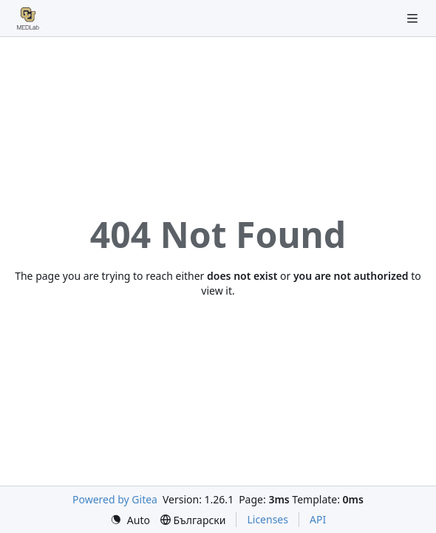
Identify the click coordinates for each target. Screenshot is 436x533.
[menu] (130, 520)
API (318, 519)
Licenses (267, 519)
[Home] (28, 18)
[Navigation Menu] (414, 18)
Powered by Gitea (114, 499)
